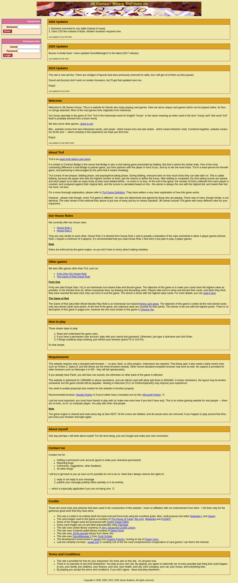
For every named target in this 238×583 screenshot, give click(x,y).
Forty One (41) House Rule (71, 273)
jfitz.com (139, 519)
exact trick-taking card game (75, 159)
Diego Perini (117, 530)
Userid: (14, 47)
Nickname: (12, 27)
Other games (58, 261)
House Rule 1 (64, 227)
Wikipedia (150, 519)
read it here (209, 293)
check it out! (86, 123)
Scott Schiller (105, 536)
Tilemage (123, 524)
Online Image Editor (117, 522)
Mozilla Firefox (84, 394)
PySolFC (166, 519)
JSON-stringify (81, 533)
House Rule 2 (64, 230)
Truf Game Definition (113, 192)
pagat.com (93, 542)
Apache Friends (115, 539)
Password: (12, 51)
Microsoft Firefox (152, 394)
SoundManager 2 (82, 536)
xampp (97, 539)
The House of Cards (122, 519)
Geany (211, 516)
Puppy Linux (152, 539)
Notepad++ (196, 516)
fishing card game (149, 303)
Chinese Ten (147, 309)
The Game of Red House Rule (73, 276)
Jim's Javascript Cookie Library (118, 527)
